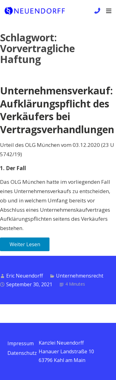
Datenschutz (22, 353)
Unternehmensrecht (79, 275)
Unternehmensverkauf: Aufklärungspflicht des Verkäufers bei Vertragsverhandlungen (57, 110)
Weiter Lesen (25, 244)
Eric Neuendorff (24, 275)
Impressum (20, 343)
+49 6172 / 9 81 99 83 (96, 11)
